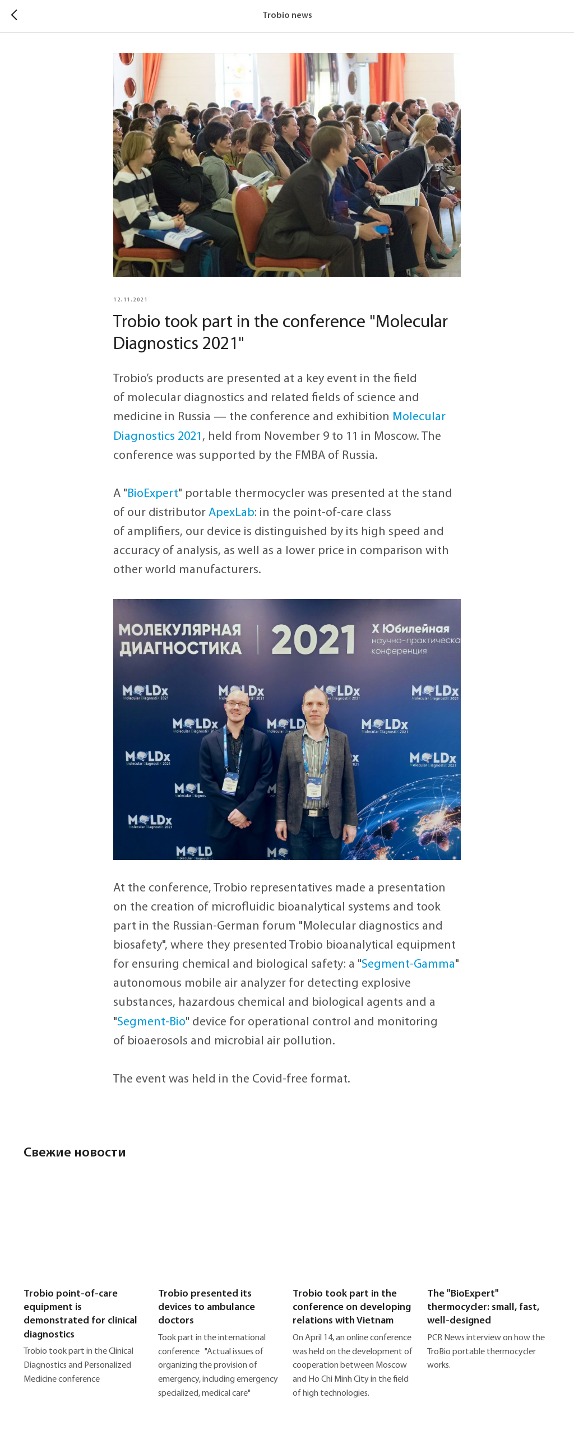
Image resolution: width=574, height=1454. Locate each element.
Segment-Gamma (408, 964)
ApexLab (231, 513)
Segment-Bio (151, 1022)
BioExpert (152, 493)
